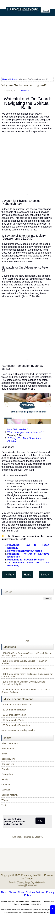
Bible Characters (9, 743)
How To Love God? (17, 429)
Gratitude (6, 784)
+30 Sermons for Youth (12, 720)
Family (4, 779)
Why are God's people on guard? (24, 85)
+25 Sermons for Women (13, 715)
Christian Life (7, 764)
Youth (4, 805)
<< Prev (9, 574)
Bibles (4, 753)
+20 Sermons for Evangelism (15, 725)
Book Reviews (8, 759)
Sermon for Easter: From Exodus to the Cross (23, 668)
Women (5, 800)
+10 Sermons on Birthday (13, 709)
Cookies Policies (35, 892)
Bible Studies (7, 748)
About (4, 892)
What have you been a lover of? (25, 432)
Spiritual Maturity (9, 795)
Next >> (45, 574)
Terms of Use (16, 892)
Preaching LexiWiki (31, 875)
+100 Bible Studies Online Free (16, 704)
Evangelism (7, 774)
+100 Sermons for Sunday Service (18, 730)
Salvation (6, 789)
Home (5, 79)
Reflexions (13, 79)
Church (5, 769)
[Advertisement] (27, 45)
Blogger (38, 836)
